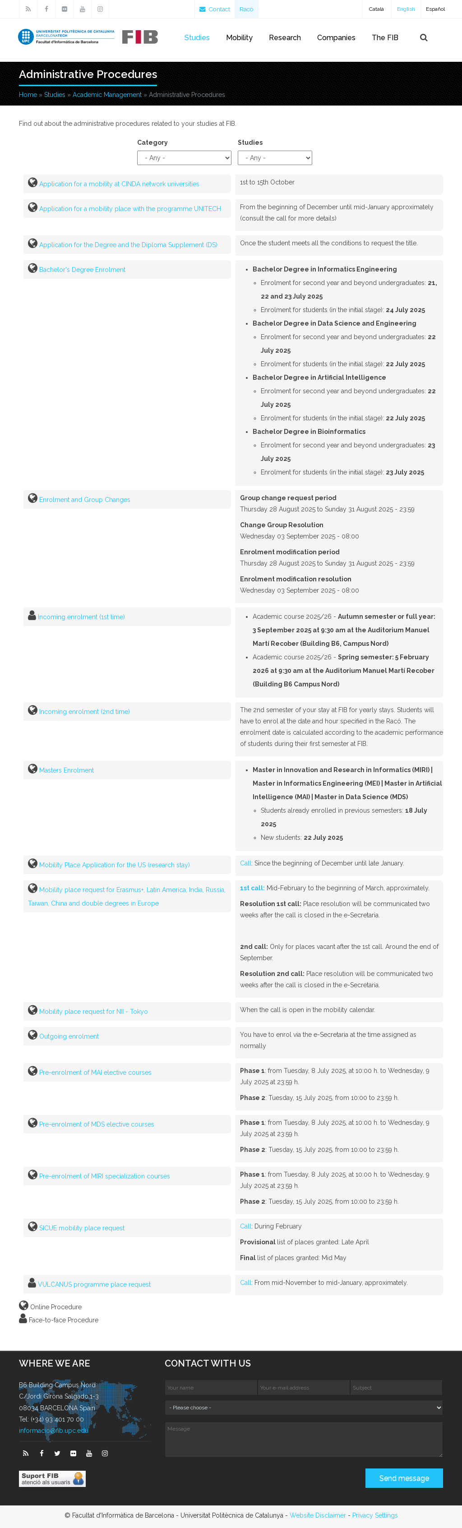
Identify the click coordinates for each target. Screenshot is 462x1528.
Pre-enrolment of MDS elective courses (96, 1124)
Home (28, 94)
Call (245, 863)
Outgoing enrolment (69, 1036)
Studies (197, 37)
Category (152, 142)
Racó (248, 9)
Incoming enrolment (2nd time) (84, 711)
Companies (336, 37)
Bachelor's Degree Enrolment (82, 269)
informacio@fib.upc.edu (53, 1430)
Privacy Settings (375, 1515)
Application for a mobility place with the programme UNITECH (130, 208)
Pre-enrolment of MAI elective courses (95, 1072)
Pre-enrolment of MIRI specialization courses (104, 1176)
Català (376, 9)
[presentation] (233, 1481)
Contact (215, 9)
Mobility (239, 37)
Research (285, 37)
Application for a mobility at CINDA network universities (119, 184)
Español (435, 9)
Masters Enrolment (66, 770)
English (406, 9)
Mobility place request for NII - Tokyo (93, 1011)
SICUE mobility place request (82, 1228)
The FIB (385, 37)
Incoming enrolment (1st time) (81, 617)
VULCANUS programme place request (94, 1284)
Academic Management (107, 94)
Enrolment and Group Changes (84, 499)
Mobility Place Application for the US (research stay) (114, 865)
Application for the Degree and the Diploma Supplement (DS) (128, 245)
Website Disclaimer (318, 1515)
